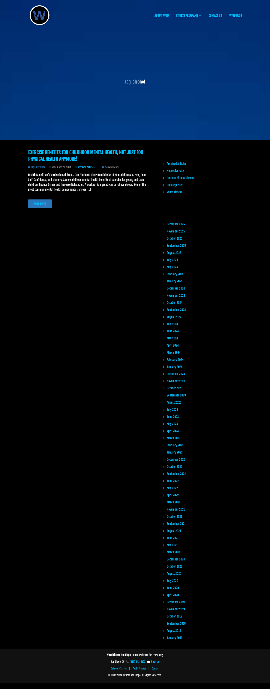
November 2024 (176, 295)
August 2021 (174, 531)
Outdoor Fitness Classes (180, 178)
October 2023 (174, 388)
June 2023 (173, 417)
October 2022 (174, 467)
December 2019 (176, 602)
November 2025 (176, 231)
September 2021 (176, 524)
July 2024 (172, 324)
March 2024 (174, 352)
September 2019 (176, 623)
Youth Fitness (174, 192)
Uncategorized (175, 185)
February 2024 (175, 360)
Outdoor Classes (119, 668)
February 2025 (175, 274)
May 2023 (172, 424)
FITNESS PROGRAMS (187, 15)
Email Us (155, 661)
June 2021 (173, 538)
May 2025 (172, 267)
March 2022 (174, 502)
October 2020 (175, 566)
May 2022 (172, 488)
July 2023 (172, 409)
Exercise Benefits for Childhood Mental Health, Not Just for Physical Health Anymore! (85, 156)
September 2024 (176, 310)
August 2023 (174, 402)
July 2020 (172, 581)
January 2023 (175, 452)
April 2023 (173, 431)
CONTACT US (215, 15)
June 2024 (173, 331)
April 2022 (173, 495)
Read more (40, 203)
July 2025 (172, 260)
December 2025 (176, 224)
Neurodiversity (175, 171)
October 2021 (174, 516)
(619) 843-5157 (137, 661)
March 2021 (173, 552)
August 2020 (174, 573)
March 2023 (174, 438)
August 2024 (174, 317)
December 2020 (176, 559)
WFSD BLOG (235, 15)
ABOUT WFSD (161, 15)
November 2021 (176, 509)
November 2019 (176, 609)
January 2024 (175, 367)
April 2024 (173, 345)
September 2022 (176, 474)
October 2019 (174, 616)
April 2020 (173, 595)
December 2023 (176, 374)
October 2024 (174, 303)
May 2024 (172, 338)
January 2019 (174, 638)
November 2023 (176, 381)
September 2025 (176, 245)
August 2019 (174, 631)
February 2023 (175, 445)
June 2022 (173, 481)
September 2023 (176, 395)
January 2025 (175, 281)
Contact (155, 668)
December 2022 (176, 459)
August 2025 (174, 253)
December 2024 (176, 288)
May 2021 (172, 545)
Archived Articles (86, 167)
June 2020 (173, 588)
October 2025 (174, 238)
